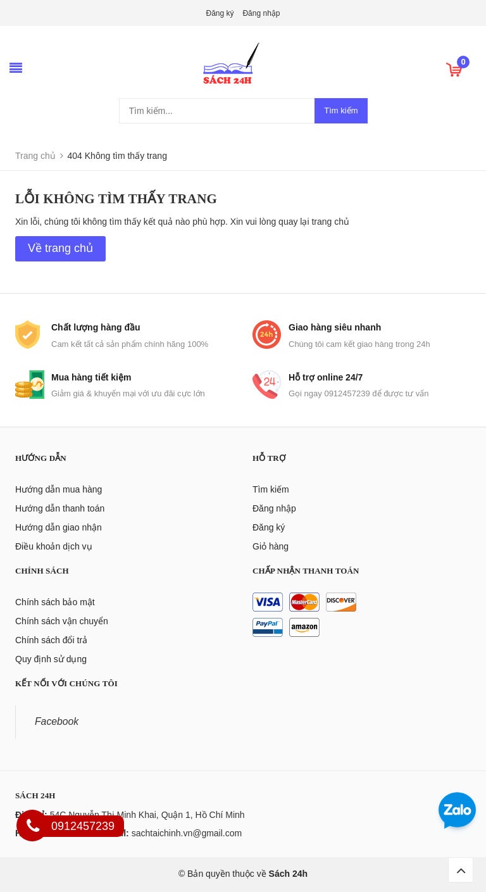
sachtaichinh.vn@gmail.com (187, 833)
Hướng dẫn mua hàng (58, 489)
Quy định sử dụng (51, 659)
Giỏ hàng (270, 546)
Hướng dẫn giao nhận (58, 527)
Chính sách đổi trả (51, 640)
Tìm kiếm (341, 110)
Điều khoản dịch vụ (53, 546)
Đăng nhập (261, 13)
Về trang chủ (60, 248)
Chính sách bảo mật (55, 602)
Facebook (56, 721)
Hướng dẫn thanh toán (59, 508)
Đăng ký (220, 13)
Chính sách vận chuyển (61, 621)
